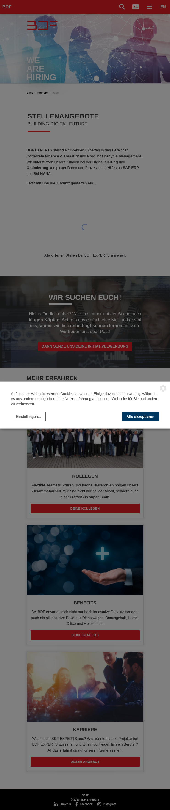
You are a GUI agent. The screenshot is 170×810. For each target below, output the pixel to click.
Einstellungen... (28, 416)
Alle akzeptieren (140, 416)
